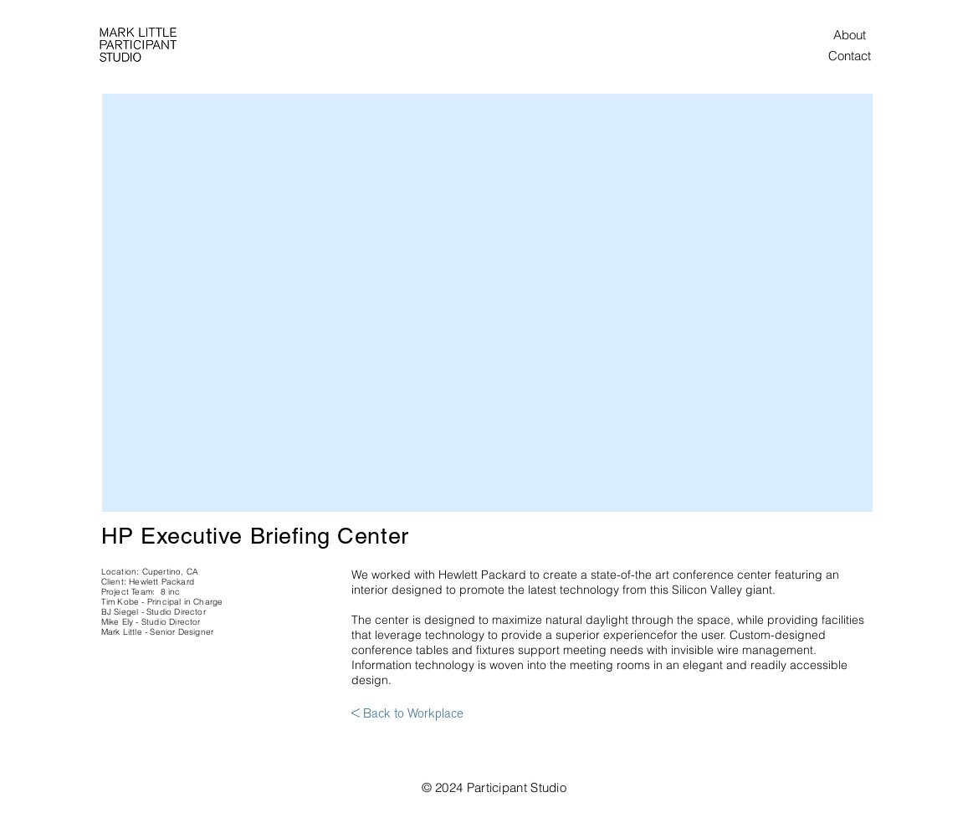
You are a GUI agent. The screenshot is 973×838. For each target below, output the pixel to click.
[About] (850, 34)
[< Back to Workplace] (407, 714)
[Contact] (850, 55)
